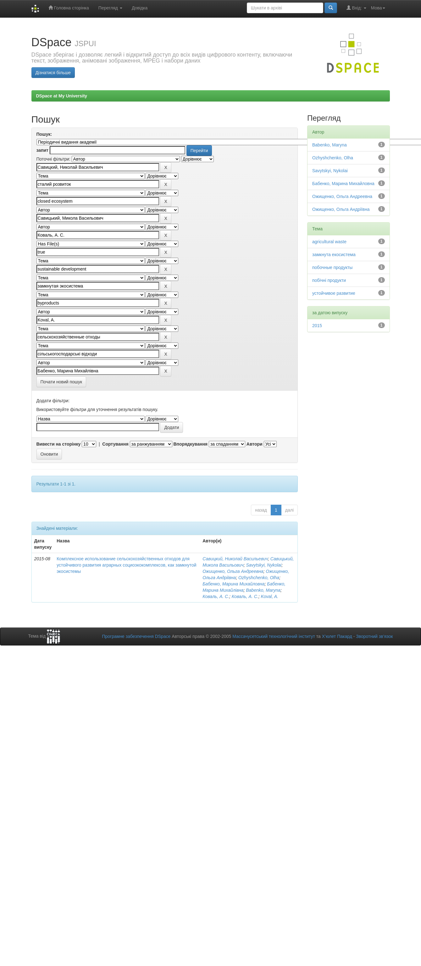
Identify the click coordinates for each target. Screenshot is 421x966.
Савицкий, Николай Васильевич (235, 558)
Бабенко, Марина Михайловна (233, 583)
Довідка (139, 7)
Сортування (115, 444)
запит (42, 150)
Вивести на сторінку (58, 444)
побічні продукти (329, 280)
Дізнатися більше (53, 72)
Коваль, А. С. (215, 596)
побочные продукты (332, 267)
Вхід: (356, 7)
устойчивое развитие (333, 293)
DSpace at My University (61, 95)
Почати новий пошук (61, 381)
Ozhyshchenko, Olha (258, 577)
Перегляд (110, 7)
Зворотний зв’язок (374, 636)
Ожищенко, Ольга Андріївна (340, 209)
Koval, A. (269, 596)
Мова (378, 7)
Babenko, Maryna (263, 590)
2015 (317, 325)
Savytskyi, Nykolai (263, 565)
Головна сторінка (68, 7)
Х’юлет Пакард (337, 636)
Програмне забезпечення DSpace (136, 636)
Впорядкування (190, 444)
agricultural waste (329, 241)
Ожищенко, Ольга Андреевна (232, 571)
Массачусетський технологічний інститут (273, 636)
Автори (255, 444)
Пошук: (44, 134)
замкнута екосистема (334, 254)
